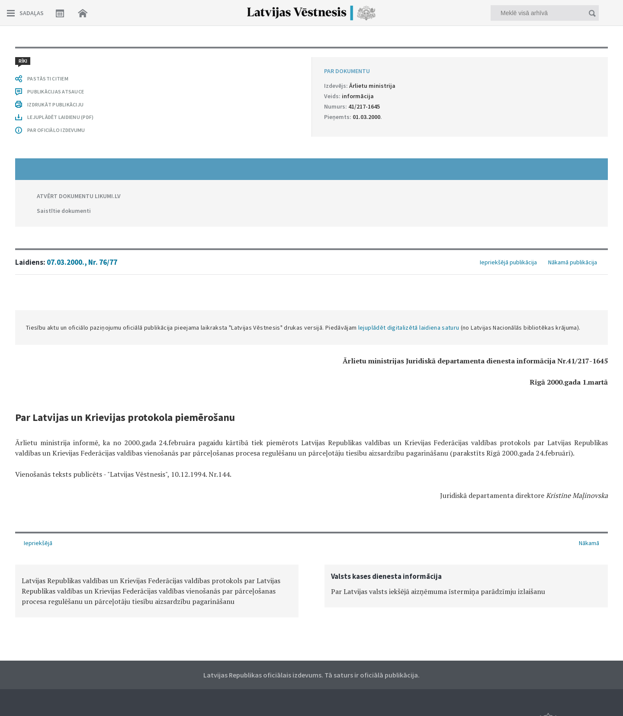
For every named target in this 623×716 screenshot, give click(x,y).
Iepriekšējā (38, 543)
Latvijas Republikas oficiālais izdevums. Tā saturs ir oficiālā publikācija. (311, 675)
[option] (157, 591)
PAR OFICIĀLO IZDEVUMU (56, 130)
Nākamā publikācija (572, 262)
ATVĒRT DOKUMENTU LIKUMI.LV (79, 196)
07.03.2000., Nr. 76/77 (82, 262)
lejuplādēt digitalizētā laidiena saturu (408, 327)
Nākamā (589, 543)
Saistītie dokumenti (64, 211)
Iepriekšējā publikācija (508, 262)
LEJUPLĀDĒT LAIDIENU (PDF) (60, 117)
